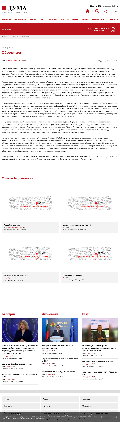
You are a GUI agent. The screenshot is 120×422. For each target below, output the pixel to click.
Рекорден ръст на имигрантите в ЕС (97, 361)
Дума (9, 278)
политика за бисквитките (12, 418)
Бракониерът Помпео (72, 275)
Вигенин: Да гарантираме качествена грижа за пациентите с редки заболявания (99, 348)
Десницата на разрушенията (16, 275)
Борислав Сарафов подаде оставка (17, 364)
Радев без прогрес (12, 225)
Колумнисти (15, 36)
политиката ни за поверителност (33, 418)
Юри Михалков (13, 227)
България (8, 314)
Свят (85, 314)
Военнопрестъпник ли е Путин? (77, 225)
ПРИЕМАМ (106, 417)
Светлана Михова (13, 60)
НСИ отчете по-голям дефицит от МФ (58, 372)
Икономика (50, 314)
